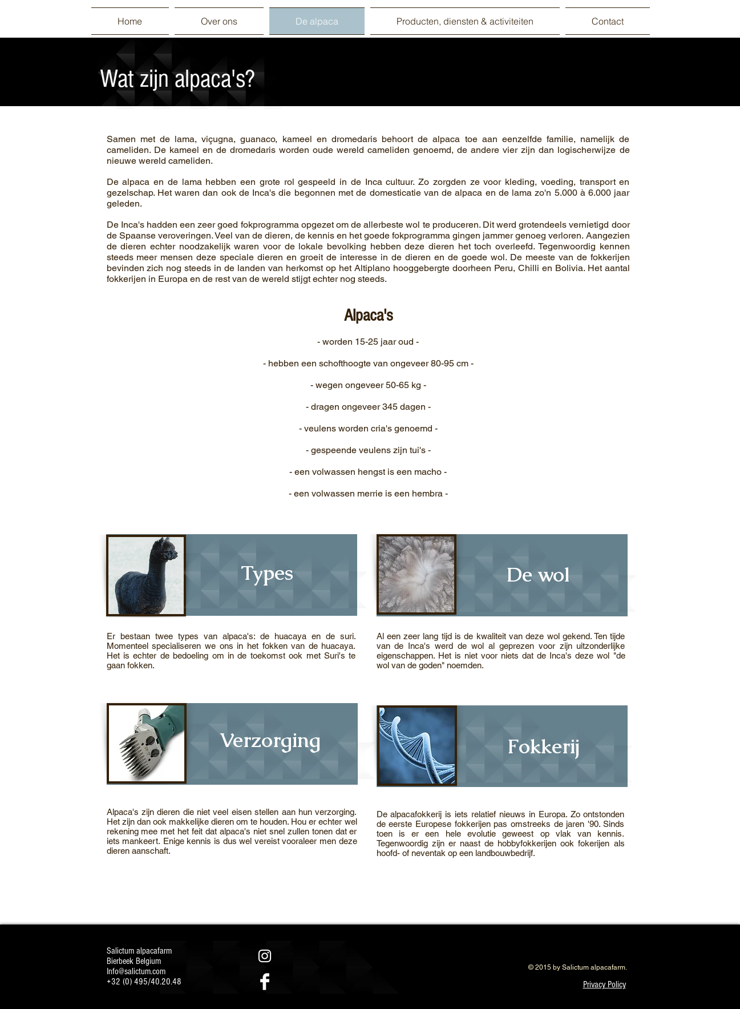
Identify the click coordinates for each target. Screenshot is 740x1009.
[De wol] (538, 574)
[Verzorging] (270, 739)
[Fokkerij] (543, 746)
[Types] (267, 572)
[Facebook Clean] (264, 981)
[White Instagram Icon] (264, 955)
